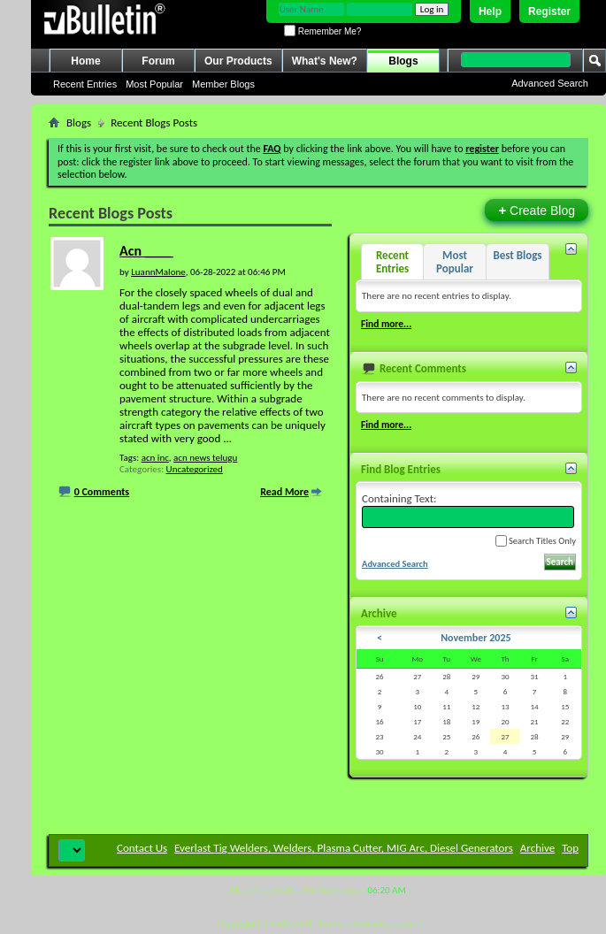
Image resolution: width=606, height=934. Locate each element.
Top (570, 847)
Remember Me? (322, 31)
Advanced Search (549, 83)
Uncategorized (194, 469)
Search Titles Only (535, 541)
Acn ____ (146, 250)
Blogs (403, 61)
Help (490, 11)
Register (549, 11)
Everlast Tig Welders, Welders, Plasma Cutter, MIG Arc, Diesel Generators (343, 847)
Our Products (238, 61)
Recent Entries (85, 84)
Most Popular (154, 84)
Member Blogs (223, 84)
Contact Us (142, 847)
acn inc (155, 457)
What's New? (324, 61)
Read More (284, 492)
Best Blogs (517, 255)
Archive (537, 847)
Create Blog (536, 210)
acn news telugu (205, 457)
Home (85, 61)
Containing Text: (468, 510)
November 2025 (475, 638)
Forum (158, 61)
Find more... (386, 324)
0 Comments (101, 492)
